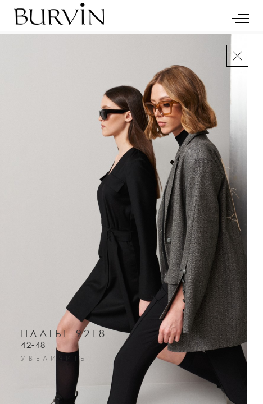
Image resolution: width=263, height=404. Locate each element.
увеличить (54, 358)
